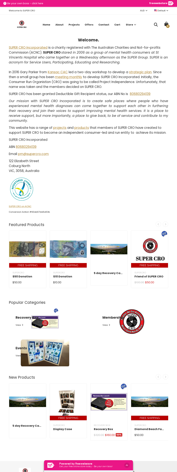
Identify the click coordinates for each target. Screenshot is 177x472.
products (81, 127)
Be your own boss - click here (25, 3)
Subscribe (156, 452)
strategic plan (140, 72)
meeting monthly (68, 77)
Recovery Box (103, 389)
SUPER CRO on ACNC (20, 206)
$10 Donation (62, 276)
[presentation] (159, 224)
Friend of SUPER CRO (148, 276)
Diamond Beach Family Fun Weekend (149, 389)
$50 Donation (22, 276)
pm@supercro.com (33, 154)
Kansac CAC (58, 72)
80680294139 (140, 94)
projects (59, 127)
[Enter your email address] (132, 452)
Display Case (62, 389)
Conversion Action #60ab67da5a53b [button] (29, 212)
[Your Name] (140, 443)
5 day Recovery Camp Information (109, 273)
